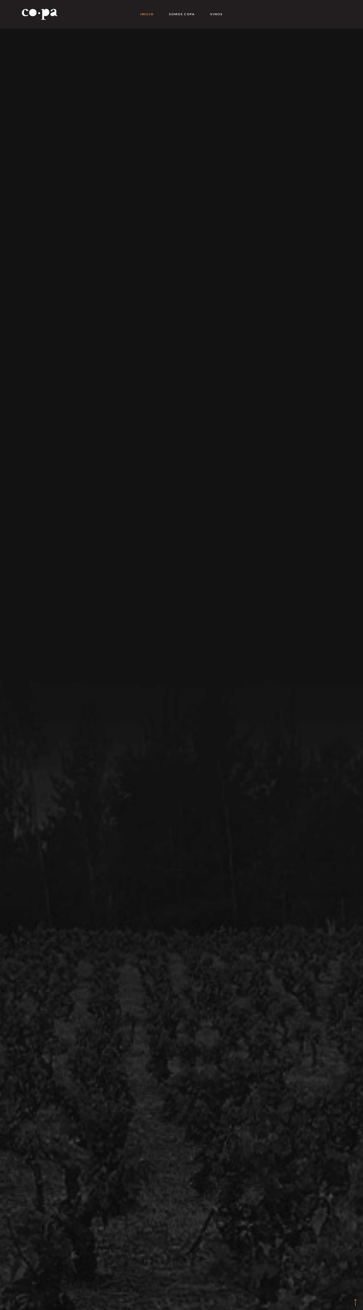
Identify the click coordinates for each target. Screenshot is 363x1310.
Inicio (147, 14)
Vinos (216, 14)
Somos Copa (182, 14)
